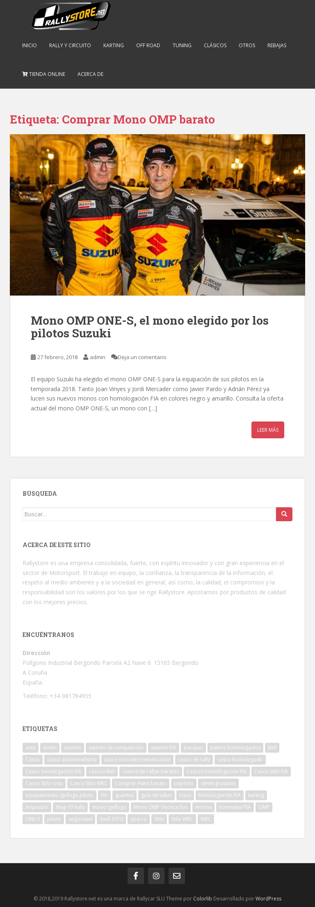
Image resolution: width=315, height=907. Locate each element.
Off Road (148, 45)
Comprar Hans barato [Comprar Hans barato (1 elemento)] (141, 783)
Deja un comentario (142, 357)
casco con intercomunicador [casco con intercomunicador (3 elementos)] (137, 759)
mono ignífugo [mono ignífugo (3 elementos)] (109, 807)
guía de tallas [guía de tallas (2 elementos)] (156, 795)
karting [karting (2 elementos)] (256, 795)
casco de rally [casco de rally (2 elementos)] (194, 759)
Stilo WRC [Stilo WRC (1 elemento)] (182, 818)
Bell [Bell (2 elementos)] (272, 747)
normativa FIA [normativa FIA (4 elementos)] (235, 807)
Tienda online (43, 74)
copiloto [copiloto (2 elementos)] (184, 783)
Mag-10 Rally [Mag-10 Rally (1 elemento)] (70, 807)
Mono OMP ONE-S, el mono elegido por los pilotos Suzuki (150, 327)
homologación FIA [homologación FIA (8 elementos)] (220, 795)
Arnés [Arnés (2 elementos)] (50, 747)
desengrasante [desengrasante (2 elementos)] (218, 783)
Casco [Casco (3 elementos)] (32, 759)
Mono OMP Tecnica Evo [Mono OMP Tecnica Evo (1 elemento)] (161, 807)
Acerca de (90, 74)
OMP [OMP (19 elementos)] (263, 807)
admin (97, 357)
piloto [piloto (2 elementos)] (54, 818)
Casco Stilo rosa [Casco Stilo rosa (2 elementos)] (44, 783)
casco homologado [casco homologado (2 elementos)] (240, 759)
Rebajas (276, 45)
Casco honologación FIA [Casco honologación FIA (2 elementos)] (53, 771)
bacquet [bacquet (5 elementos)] (193, 747)
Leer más (267, 429)
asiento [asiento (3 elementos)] (72, 747)
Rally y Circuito (70, 45)
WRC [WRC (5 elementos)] (206, 818)
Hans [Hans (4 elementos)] (185, 795)
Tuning (182, 45)
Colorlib (202, 898)
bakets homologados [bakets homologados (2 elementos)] (235, 747)
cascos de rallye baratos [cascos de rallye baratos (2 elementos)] (150, 771)
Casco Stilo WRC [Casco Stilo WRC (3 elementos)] (88, 783)
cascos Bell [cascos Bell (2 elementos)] (102, 771)
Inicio (29, 45)
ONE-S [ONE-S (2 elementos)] (32, 818)
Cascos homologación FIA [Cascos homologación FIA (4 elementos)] (217, 771)
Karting (113, 45)
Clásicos (215, 45)
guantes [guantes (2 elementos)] (124, 795)
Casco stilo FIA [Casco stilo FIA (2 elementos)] (271, 771)
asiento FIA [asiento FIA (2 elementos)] (163, 747)
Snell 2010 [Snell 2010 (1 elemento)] (111, 818)
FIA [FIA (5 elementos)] (104, 795)
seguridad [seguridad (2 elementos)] (80, 818)
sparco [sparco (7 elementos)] (138, 818)
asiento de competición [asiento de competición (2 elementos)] (116, 747)
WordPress (268, 898)
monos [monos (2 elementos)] (203, 807)
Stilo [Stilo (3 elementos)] (159, 818)
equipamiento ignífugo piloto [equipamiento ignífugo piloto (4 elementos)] (59, 795)
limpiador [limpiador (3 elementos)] (36, 807)
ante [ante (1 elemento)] (30, 747)
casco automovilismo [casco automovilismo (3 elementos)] (72, 759)
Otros (247, 45)
